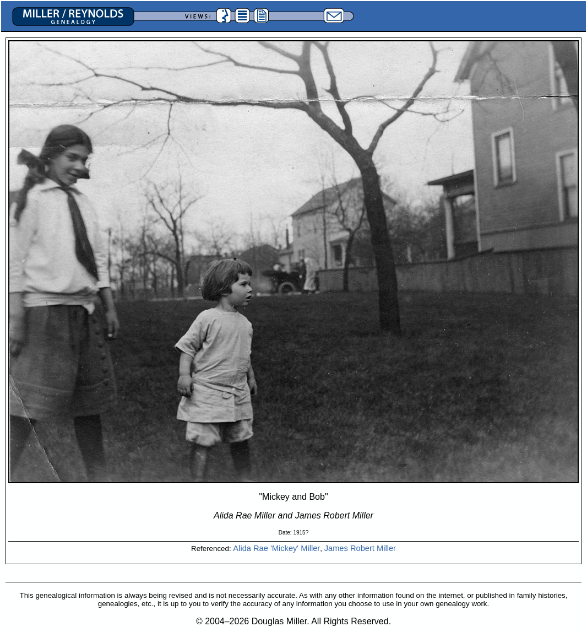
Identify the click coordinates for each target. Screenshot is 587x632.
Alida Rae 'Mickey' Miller (276, 548)
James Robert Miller (360, 548)
